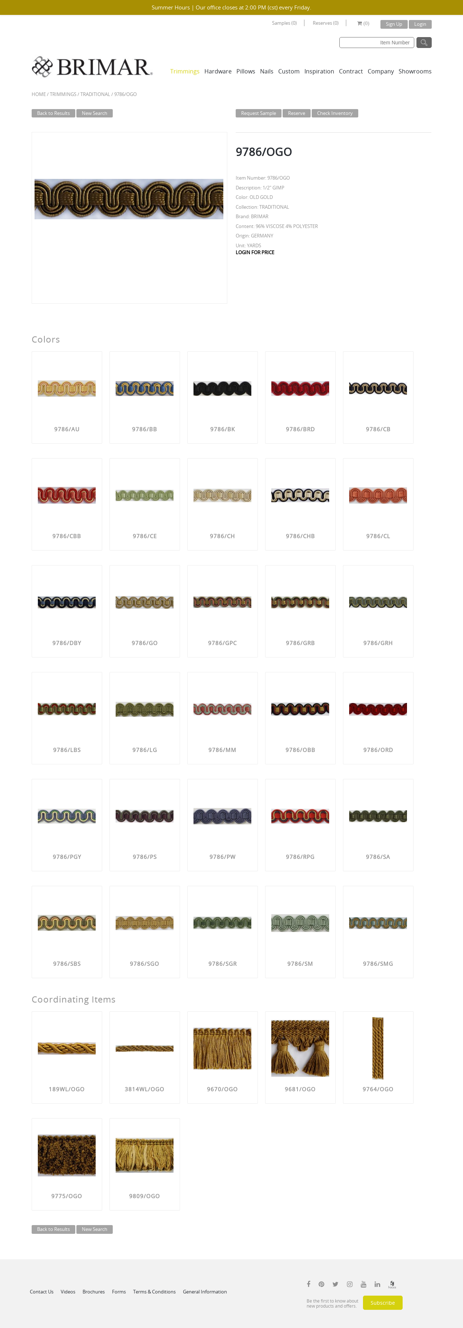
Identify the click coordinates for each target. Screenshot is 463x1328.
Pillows (245, 71)
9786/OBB (300, 749)
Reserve (296, 113)
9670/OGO (222, 1089)
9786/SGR (222, 963)
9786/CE (145, 536)
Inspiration (319, 71)
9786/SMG (378, 963)
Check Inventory (335, 113)
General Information (205, 1291)
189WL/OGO (67, 1089)
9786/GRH (378, 643)
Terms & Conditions (154, 1291)
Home (39, 94)
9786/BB (144, 429)
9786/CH (222, 536)
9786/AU (67, 429)
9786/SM (300, 963)
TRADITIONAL (95, 94)
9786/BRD (300, 429)
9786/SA (378, 856)
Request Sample (258, 113)
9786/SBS (67, 963)
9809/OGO (144, 1196)
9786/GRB (300, 643)
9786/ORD (378, 749)
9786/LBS (67, 749)
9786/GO (145, 643)
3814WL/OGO (144, 1089)
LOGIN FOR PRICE (255, 252)
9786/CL (378, 536)
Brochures (94, 1291)
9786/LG (144, 749)
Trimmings (185, 71)
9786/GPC (222, 643)
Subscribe (383, 1302)
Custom (289, 71)
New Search (94, 113)
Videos (68, 1291)
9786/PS (145, 856)
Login (420, 24)
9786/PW (222, 856)
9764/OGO (378, 1089)
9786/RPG (300, 856)
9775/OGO (66, 1196)
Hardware (218, 71)
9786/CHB (300, 536)
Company (381, 71)
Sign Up (394, 24)
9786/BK (222, 429)
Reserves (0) (326, 23)
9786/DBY (66, 643)
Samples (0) (284, 23)
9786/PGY (67, 856)
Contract (351, 71)
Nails (267, 71)
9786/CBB (66, 536)
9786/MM (222, 749)
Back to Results (53, 113)
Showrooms (415, 71)
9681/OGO (300, 1089)
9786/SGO (144, 963)
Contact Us (41, 1291)
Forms (119, 1291)
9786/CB (378, 429)
